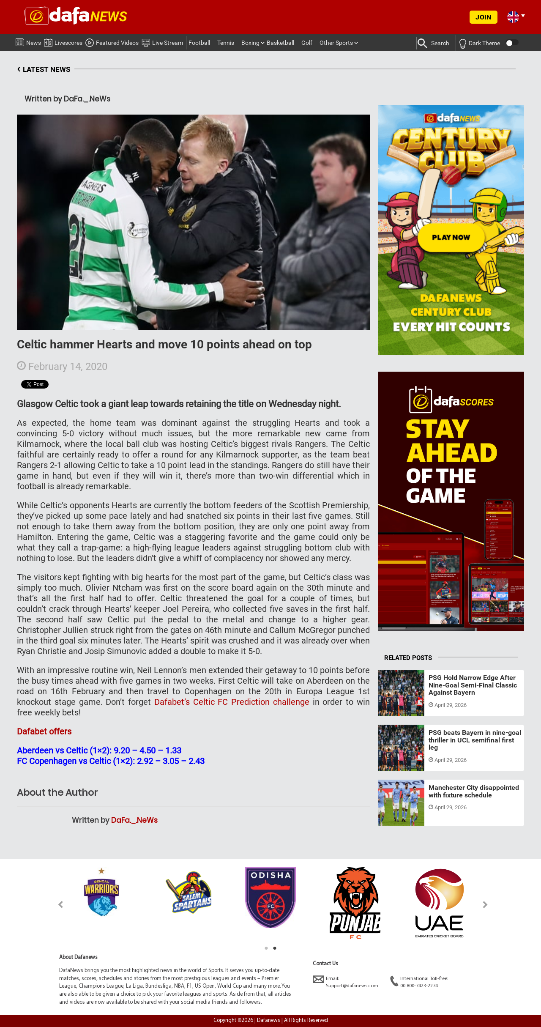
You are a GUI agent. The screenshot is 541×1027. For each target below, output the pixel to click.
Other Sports (336, 42)
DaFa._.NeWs (134, 820)
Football (199, 42)
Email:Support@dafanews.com (345, 982)
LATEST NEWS (43, 69)
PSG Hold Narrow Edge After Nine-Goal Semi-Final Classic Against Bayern (473, 685)
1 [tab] (266, 948)
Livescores (63, 41)
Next (485, 905)
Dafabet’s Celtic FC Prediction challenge (231, 702)
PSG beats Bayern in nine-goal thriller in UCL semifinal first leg (475, 739)
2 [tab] (274, 948)
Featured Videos (112, 41)
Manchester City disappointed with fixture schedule (474, 791)
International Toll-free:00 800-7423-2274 (419, 982)
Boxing (250, 42)
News (28, 41)
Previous (56, 905)
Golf (306, 42)
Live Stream (162, 41)
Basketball (280, 42)
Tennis (225, 42)
